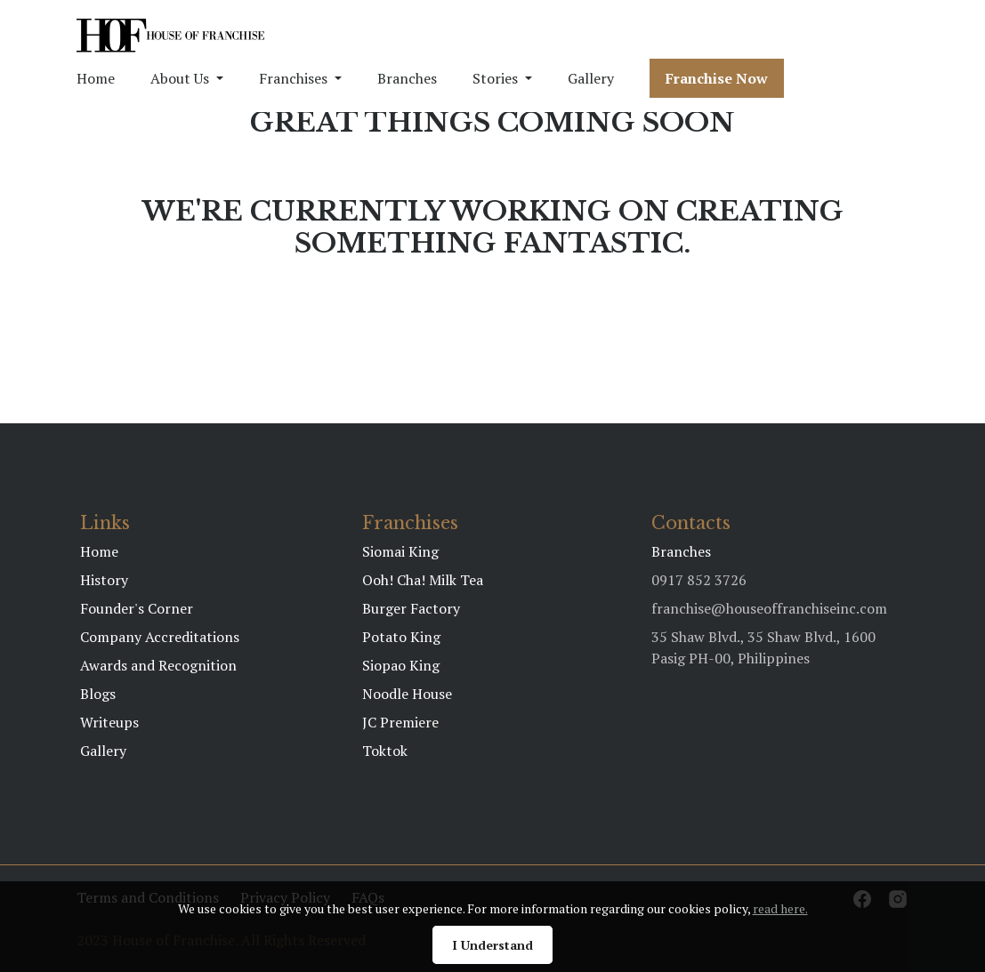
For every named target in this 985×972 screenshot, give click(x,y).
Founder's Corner (136, 608)
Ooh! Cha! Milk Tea (422, 580)
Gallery (591, 78)
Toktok (385, 750)
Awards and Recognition (158, 665)
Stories (495, 78)
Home (96, 78)
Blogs (98, 693)
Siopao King (401, 665)
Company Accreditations (159, 637)
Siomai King (400, 551)
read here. (780, 908)
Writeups (109, 722)
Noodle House (407, 693)
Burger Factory (411, 608)
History (104, 580)
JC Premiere (400, 722)
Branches (407, 78)
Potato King (401, 637)
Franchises (293, 78)
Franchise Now (717, 78)
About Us (179, 78)
